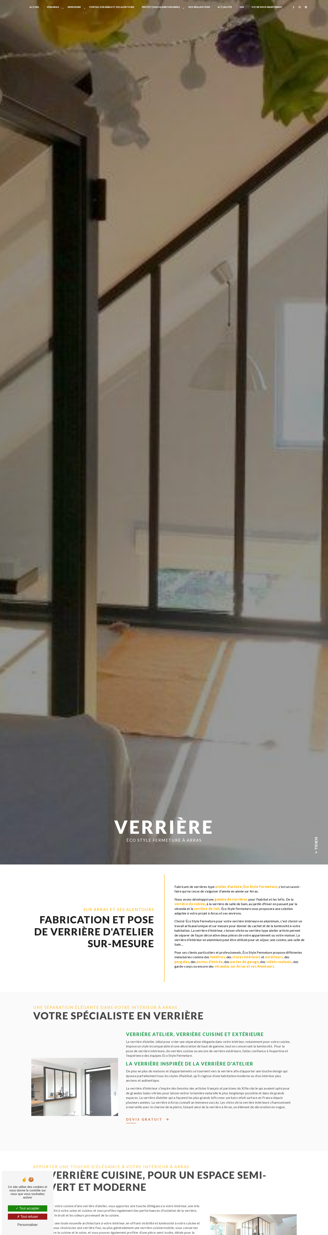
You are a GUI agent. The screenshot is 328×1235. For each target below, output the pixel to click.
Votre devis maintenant (267, 7)
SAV (242, 7)
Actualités (225, 7)
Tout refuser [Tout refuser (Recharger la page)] (27, 1216)
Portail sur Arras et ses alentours (111, 7)
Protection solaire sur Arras (161, 7)
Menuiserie (74, 7)
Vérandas (53, 7)
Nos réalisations (199, 7)
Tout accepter (27, 1208)
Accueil (34, 7)
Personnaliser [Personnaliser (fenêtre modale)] (27, 1224)
